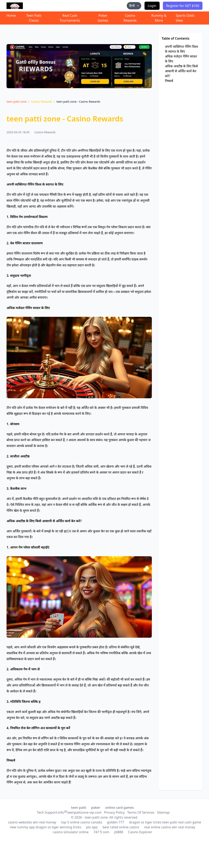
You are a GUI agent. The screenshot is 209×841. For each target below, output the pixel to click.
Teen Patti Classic (33, 18)
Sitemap (163, 812)
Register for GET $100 (182, 5)
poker (95, 807)
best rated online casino (120, 827)
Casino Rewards (130, 18)
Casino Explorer (140, 832)
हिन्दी (134, 6)
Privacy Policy (114, 812)
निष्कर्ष (169, 81)
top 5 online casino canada (81, 822)
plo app (92, 827)
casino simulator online (71, 832)
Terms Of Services (140, 812)
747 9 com (101, 832)
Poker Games (103, 18)
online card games (119, 807)
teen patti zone (17, 101)
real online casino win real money (169, 827)
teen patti (78, 807)
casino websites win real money (32, 822)
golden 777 (115, 822)
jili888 (118, 832)
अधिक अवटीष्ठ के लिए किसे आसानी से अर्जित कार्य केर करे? (181, 71)
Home (11, 15)
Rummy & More (159, 18)
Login (152, 5)
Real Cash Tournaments (70, 18)
